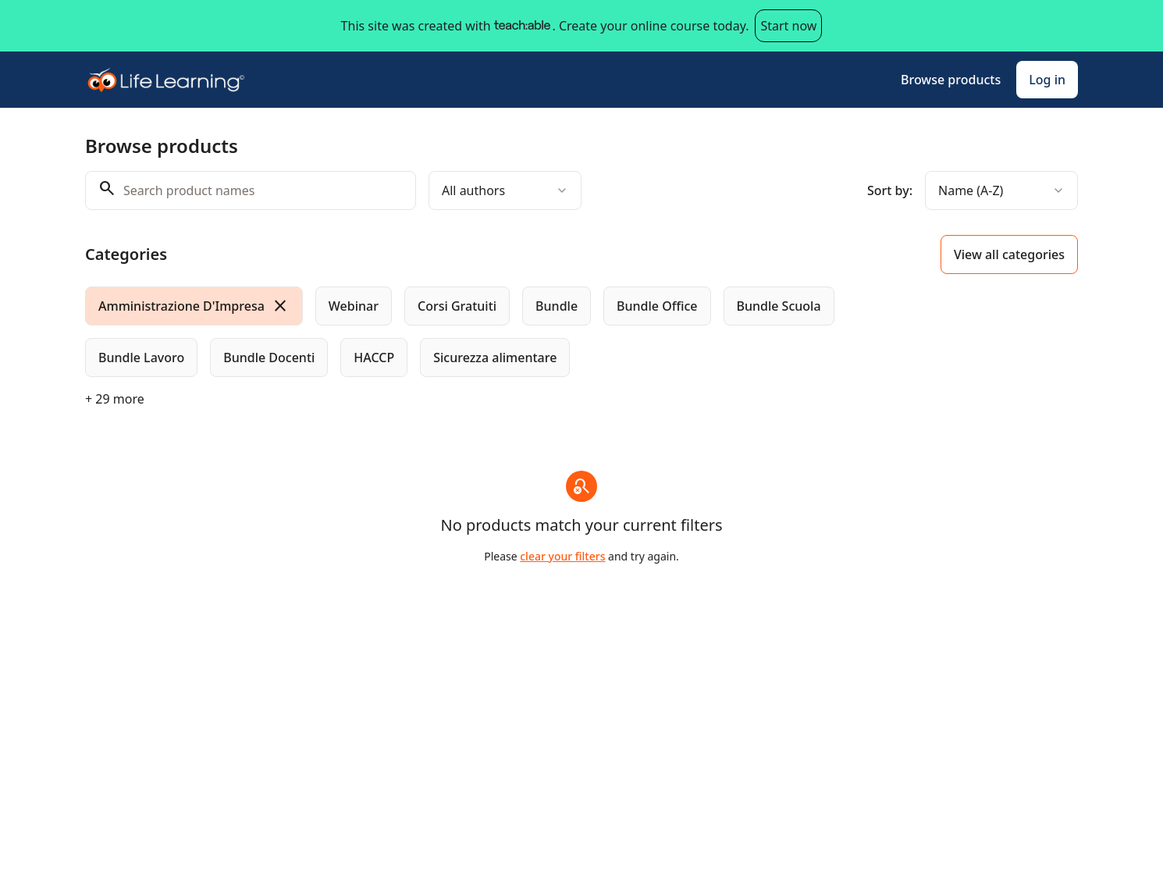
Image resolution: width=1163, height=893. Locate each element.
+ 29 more (114, 398)
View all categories (1009, 254)
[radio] (194, 306)
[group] (517, 331)
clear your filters (562, 556)
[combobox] (505, 190)
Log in (1047, 79)
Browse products (951, 79)
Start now (788, 25)
